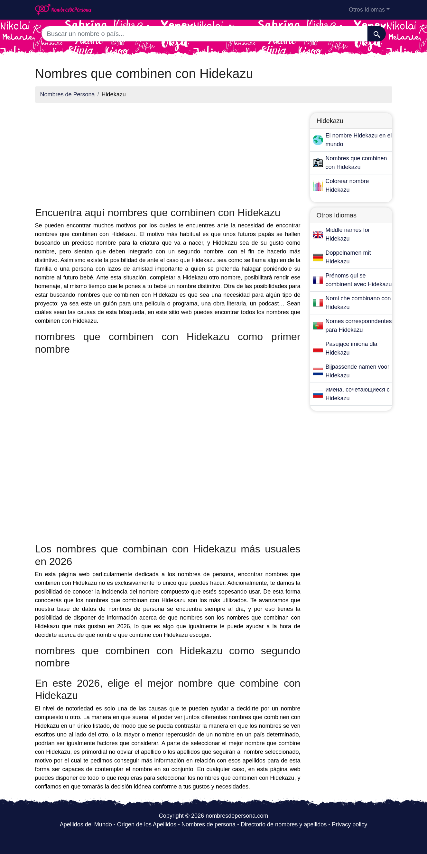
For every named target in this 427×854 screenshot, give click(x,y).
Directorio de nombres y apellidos (284, 824)
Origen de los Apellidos (146, 824)
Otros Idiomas (367, 9)
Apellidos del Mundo (86, 824)
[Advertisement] (168, 153)
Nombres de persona (208, 824)
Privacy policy (349, 824)
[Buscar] (376, 33)
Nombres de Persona (67, 94)
